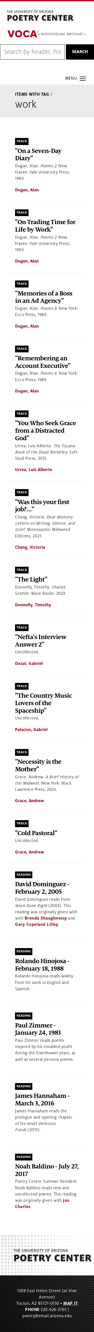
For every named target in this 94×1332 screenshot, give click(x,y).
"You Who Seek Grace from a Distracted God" (45, 430)
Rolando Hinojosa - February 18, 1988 (42, 965)
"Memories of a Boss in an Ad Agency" (43, 297)
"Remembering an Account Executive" (42, 362)
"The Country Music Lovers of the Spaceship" (43, 703)
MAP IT (70, 1303)
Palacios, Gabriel (31, 729)
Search (80, 52)
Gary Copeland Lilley (36, 924)
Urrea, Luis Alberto (33, 470)
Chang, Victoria (30, 547)
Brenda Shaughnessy (46, 918)
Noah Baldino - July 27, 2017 (47, 1170)
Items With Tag (32, 94)
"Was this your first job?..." (42, 506)
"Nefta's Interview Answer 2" (40, 641)
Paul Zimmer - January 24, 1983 (38, 1029)
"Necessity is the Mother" (38, 766)
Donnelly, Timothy (33, 605)
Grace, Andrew (29, 801)
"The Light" (31, 579)
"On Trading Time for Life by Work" (45, 226)
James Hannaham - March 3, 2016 (42, 1100)
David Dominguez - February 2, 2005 (42, 888)
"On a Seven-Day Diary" (38, 155)
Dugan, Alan (27, 190)
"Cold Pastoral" (36, 833)
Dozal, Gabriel (29, 663)
